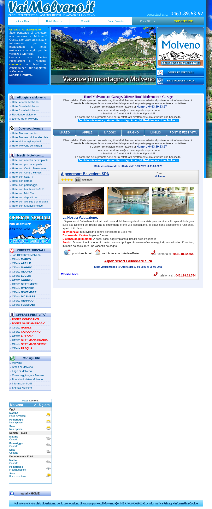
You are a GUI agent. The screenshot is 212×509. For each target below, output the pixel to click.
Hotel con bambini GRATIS (28, 189)
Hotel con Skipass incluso (27, 205)
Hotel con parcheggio (24, 185)
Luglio (155, 132)
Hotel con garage (22, 180)
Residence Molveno (24, 114)
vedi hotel (87, 179)
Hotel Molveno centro (24, 133)
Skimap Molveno (22, 387)
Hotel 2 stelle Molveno (25, 110)
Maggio (110, 132)
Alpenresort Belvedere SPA (85, 174)
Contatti (85, 21)
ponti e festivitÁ (183, 132)
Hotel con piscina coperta (27, 164)
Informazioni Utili (22, 383)
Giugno (133, 132)
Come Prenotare (116, 21)
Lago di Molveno (22, 371)
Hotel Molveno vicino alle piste (30, 137)
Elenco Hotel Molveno (25, 118)
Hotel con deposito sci (25, 197)
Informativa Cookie (186, 503)
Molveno (17, 362)
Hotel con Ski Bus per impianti (30, 201)
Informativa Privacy (160, 503)
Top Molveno (26, 255)
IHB (122, 503)
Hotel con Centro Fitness (27, 172)
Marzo (64, 132)
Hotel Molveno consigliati (27, 145)
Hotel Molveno (54, 21)
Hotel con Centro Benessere (29, 168)
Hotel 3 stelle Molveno (25, 106)
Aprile (87, 132)
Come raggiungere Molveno (28, 375)
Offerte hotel (70, 274)
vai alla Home (23, 21)
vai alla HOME (30, 493)
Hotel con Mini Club (23, 193)
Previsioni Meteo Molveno (27, 379)
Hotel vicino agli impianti (26, 141)
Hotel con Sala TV (23, 176)
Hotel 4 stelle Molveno (25, 102)
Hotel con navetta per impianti (30, 160)
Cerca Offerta (147, 21)
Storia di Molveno (22, 366)
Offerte (21, 259)
